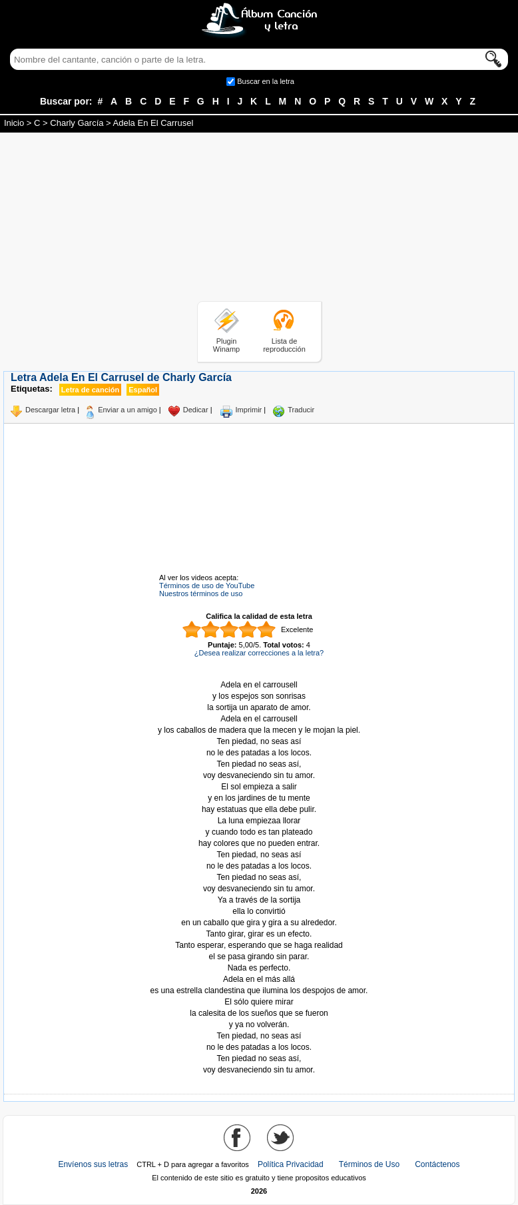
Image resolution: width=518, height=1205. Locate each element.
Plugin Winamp (226, 345)
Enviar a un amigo (127, 410)
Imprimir (249, 410)
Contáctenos (437, 1164)
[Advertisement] (259, 219)
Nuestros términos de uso (200, 594)
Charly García (76, 123)
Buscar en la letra (265, 81)
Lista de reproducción (284, 345)
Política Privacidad (291, 1164)
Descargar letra (50, 410)
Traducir (301, 410)
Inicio (14, 123)
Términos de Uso (369, 1164)
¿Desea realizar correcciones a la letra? (259, 653)
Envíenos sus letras (93, 1164)
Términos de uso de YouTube (206, 586)
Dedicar (195, 410)
